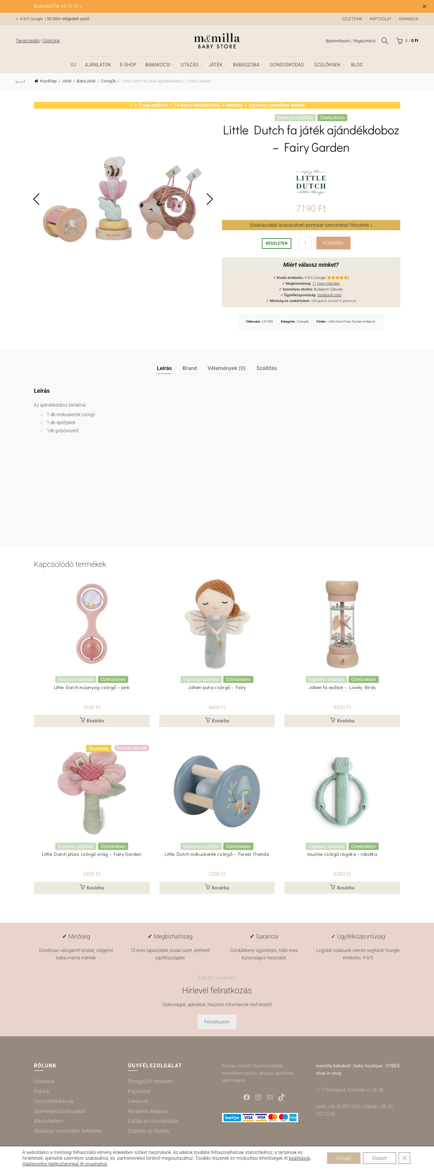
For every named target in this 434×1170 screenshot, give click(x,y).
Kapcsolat (381, 19)
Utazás (189, 64)
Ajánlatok (98, 64)
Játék (216, 64)
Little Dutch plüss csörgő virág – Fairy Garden (91, 854)
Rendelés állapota (148, 1111)
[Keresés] (385, 41)
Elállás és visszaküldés (153, 1121)
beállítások (299, 1158)
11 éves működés (326, 284)
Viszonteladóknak (54, 1101)
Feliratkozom (217, 1022)
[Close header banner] (424, 6)
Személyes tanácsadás (60, 1111)
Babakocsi (157, 64)
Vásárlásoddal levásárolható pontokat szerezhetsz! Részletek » (311, 225)
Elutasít (379, 1158)
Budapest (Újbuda (328, 289)
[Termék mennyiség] (305, 243)
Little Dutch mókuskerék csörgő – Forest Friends (217, 854)
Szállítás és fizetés (148, 1131)
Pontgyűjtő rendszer (150, 1081)
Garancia (408, 19)
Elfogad (342, 1158)
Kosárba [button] (95, 721)
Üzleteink (352, 19)
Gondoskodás (287, 64)
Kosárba (333, 243)
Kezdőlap (48, 81)
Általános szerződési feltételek (68, 1131)
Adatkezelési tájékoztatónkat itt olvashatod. (67, 1163)
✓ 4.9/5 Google (30, 19)
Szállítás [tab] (266, 368)
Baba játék (86, 81)
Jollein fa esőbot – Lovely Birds (342, 687)
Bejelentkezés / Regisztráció (351, 40)
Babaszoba (246, 64)
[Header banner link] (207, 6)
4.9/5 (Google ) (327, 278)
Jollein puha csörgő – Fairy (217, 687)
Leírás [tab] (164, 368)
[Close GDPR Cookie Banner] (404, 1158)
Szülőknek (327, 64)
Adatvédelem (49, 1121)
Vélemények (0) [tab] (227, 368)
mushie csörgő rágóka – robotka (342, 854)
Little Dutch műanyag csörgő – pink (91, 687)
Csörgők (108, 81)
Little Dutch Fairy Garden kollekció (351, 321)
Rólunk (41, 1091)
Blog (357, 64)
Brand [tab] (189, 368)
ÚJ (73, 64)
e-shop (128, 64)
